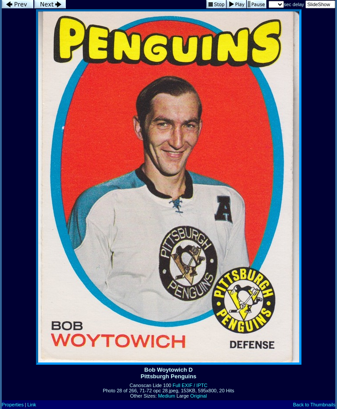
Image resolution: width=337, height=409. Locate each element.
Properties (13, 404)
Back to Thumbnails (314, 404)
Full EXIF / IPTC (189, 385)
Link (31, 404)
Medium (166, 395)
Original (198, 395)
